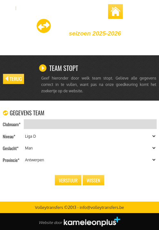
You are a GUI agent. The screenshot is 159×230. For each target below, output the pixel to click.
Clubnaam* (12, 124)
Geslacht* (11, 148)
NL (8, 7)
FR (24, 7)
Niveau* (9, 136)
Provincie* (11, 160)
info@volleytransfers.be (102, 207)
